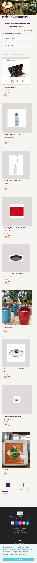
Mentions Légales (20, 529)
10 (21, 489)
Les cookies (20, 531)
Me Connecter (20, 543)
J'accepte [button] (18, 559)
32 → (5, 493)
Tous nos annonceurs (20, 532)
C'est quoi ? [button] (25, 554)
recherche (27, 30)
